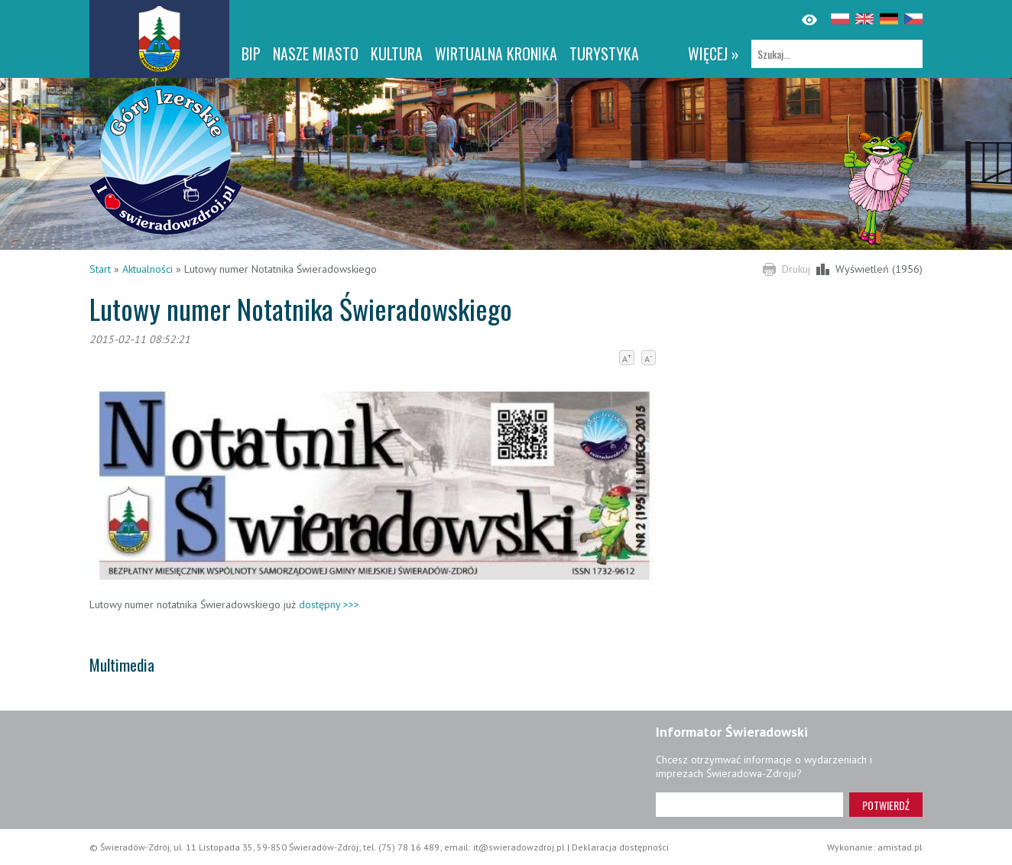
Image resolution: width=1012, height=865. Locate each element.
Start (100, 269)
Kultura (397, 53)
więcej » (713, 53)
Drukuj (796, 269)
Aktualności (147, 269)
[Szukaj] (837, 54)
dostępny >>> (329, 604)
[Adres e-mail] (749, 805)
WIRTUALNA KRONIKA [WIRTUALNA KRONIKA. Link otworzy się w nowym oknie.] (496, 53)
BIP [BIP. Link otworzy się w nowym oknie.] (251, 53)
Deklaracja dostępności (620, 847)
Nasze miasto (315, 53)
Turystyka (604, 53)
